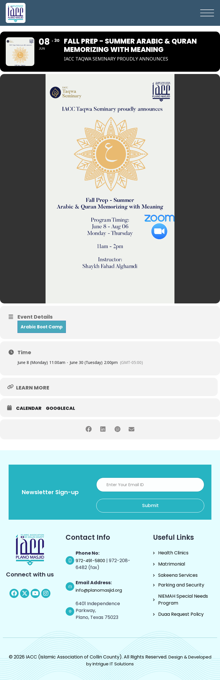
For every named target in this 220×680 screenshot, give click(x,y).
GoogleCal (60, 408)
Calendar (29, 408)
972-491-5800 (91, 561)
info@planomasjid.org (99, 590)
